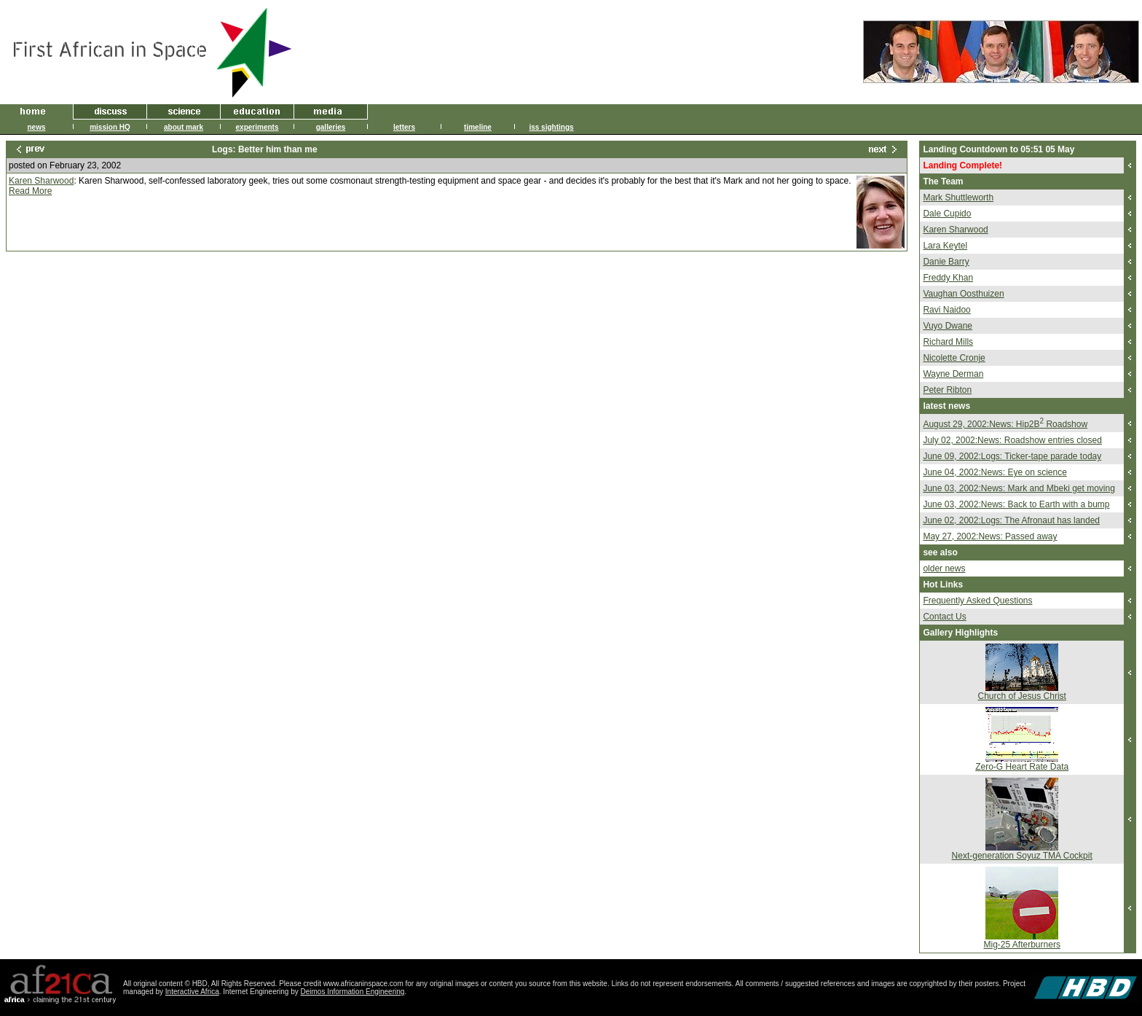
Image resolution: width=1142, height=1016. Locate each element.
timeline (478, 127)
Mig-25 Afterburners (1022, 944)
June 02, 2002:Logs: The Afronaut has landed (1011, 520)
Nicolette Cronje (954, 358)
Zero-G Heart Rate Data (1021, 767)
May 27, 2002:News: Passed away (990, 536)
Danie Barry (946, 262)
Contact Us (944, 616)
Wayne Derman (953, 374)
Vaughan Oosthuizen (963, 294)
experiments (257, 127)
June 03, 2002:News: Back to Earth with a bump (1016, 504)
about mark (183, 127)
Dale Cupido (947, 213)
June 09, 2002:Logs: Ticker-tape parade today (1012, 456)
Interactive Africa (192, 992)
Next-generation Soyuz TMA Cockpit (1022, 856)
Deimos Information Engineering (353, 992)
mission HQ (110, 127)
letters (404, 127)
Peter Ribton (947, 390)
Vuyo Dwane (947, 326)
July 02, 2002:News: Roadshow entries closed (1012, 440)
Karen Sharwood (41, 181)
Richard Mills (948, 342)
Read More (30, 191)
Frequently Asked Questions (977, 600)
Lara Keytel (945, 246)
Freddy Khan (948, 278)
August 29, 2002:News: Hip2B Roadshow (1005, 424)
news (36, 127)
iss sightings (551, 127)
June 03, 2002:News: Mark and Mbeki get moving (1018, 488)
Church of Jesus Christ (1022, 696)
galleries (331, 127)
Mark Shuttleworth (958, 197)
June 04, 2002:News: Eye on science (994, 472)
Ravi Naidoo (946, 310)
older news (944, 568)
